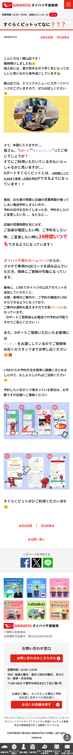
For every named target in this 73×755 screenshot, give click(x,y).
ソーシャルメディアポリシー (45, 717)
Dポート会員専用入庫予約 (44, 752)
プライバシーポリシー (15, 717)
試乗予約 (4, 752)
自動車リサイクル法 (48, 725)
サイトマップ (24, 721)
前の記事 (48, 37)
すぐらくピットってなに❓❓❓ (34, 24)
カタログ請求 (57, 752)
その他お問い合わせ (67, 752)
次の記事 (62, 37)
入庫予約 (32, 752)
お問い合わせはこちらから (36, 658)
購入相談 (23, 752)
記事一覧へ (38, 539)
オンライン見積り (14, 752)
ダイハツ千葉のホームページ (26, 260)
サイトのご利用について (46, 721)
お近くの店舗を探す (36, 704)
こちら (53, 14)
